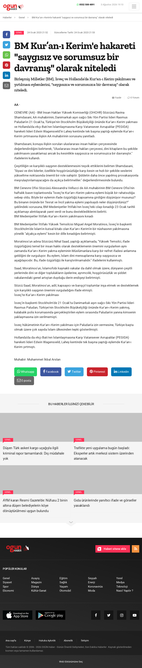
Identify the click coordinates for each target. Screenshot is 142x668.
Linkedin (121, 371)
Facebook (51, 371)
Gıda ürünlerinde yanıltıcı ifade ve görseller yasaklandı (105, 503)
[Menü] (134, 6)
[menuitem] (14, 578)
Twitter (74, 371)
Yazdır (116, 97)
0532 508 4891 (86, 4)
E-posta (24, 380)
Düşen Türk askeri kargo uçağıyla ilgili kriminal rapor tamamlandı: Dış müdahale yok (33, 453)
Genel (19, 32)
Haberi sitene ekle (111, 549)
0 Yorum (133, 97)
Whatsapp (25, 371)
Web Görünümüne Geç (71, 661)
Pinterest (97, 371)
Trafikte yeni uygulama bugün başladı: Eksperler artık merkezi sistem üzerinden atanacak (104, 453)
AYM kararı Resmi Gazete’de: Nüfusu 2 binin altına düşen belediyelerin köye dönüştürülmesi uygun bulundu (35, 505)
